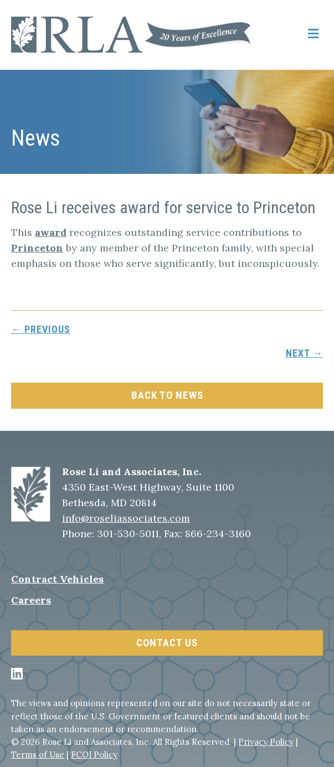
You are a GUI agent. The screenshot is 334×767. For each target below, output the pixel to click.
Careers (31, 600)
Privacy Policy (266, 742)
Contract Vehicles (57, 579)
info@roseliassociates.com (126, 518)
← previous (40, 329)
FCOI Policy (94, 754)
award (50, 232)
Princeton (37, 247)
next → (304, 353)
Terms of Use (37, 754)
